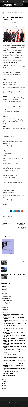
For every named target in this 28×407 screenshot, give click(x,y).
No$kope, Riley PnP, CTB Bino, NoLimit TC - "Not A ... (14, 366)
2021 (3, 380)
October (5, 298)
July (4, 304)
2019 (3, 383)
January (5, 377)
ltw (6, 12)
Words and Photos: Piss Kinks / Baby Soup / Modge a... (14, 344)
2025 (3, 288)
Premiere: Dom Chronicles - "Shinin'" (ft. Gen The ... (15, 321)
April (4, 309)
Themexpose (16, 405)
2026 (3, 286)
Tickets (4, 103)
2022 (3, 293)
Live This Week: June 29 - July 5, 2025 (16, 261)
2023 (3, 291)
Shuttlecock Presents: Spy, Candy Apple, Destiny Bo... (14, 358)
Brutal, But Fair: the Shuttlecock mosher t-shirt (14, 336)
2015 (3, 390)
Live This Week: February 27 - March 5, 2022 (14, 323)
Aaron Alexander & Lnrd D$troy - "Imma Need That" (13, 351)
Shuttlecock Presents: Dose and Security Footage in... (14, 369)
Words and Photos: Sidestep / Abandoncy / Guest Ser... (14, 341)
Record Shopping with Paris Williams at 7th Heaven (14, 318)
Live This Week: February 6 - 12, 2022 (13, 364)
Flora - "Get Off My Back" (10, 354)
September (6, 300)
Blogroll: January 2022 (9, 375)
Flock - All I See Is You (9, 325)
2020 (3, 381)
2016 (3, 389)
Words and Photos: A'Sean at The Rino (13, 327)
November (6, 296)
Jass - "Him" (6, 330)
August (5, 302)
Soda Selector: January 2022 (10, 371)
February (5, 312)
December (6, 295)
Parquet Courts (7, 76)
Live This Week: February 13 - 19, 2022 (13, 349)
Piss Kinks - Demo (8, 373)
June (4, 305)
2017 (3, 387)
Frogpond (13, 52)
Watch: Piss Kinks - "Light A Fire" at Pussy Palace (14, 347)
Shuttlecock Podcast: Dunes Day (12, 356)
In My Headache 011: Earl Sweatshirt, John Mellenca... (14, 361)
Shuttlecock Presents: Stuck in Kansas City (14, 338)
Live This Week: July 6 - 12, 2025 (15, 268)
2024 (3, 290)
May (4, 307)
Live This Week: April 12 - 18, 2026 (16, 274)
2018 (3, 385)
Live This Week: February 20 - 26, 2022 (13, 328)
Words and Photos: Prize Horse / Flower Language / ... (13, 333)
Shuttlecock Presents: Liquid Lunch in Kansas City (13, 315)
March (5, 311)
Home (3, 12)
